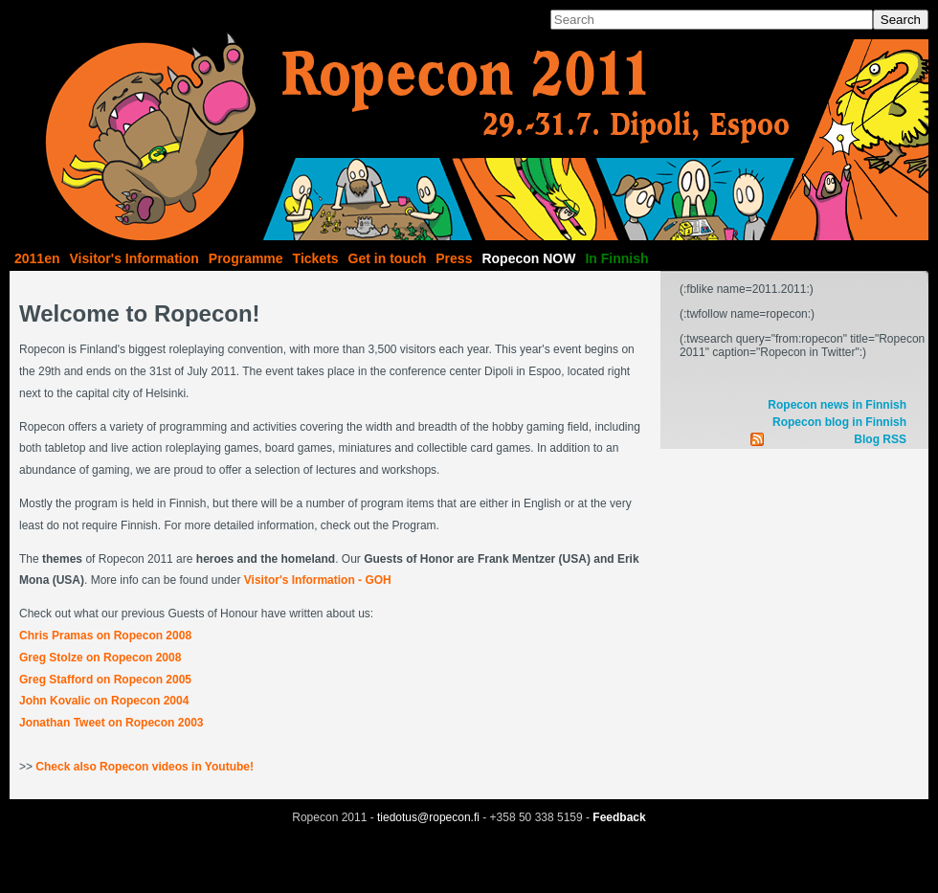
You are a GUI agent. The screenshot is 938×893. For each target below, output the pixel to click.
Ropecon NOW (528, 258)
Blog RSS (880, 439)
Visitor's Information (133, 258)
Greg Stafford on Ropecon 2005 (105, 679)
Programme (246, 258)
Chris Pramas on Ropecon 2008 (105, 635)
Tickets (316, 258)
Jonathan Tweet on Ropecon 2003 (111, 722)
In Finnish (616, 258)
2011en (36, 258)
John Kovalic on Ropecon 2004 (104, 700)
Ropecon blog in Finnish (839, 422)
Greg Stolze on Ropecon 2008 (100, 657)
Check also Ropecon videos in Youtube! (144, 766)
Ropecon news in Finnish (837, 405)
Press (454, 258)
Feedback (618, 817)
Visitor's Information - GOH (317, 580)
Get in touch (387, 258)
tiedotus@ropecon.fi (428, 817)
